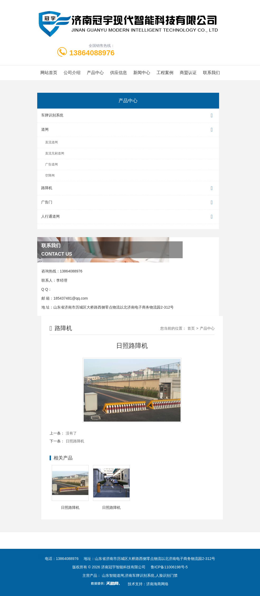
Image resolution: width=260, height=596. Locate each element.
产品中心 (95, 72)
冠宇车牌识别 (152, 540)
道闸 (128, 130)
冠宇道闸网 (180, 540)
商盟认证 (188, 72)
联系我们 (211, 72)
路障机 (128, 188)
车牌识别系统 (128, 116)
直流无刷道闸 (54, 153)
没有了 (71, 433)
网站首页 (48, 72)
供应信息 (118, 72)
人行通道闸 (128, 217)
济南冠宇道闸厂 (73, 540)
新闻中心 (141, 72)
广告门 (128, 202)
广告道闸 (51, 164)
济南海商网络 (157, 584)
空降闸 (50, 175)
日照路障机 (75, 441)
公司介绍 (72, 72)
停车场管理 (125, 540)
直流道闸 (51, 142)
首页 (191, 328)
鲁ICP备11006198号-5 (169, 567)
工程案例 (165, 72)
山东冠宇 (101, 540)
